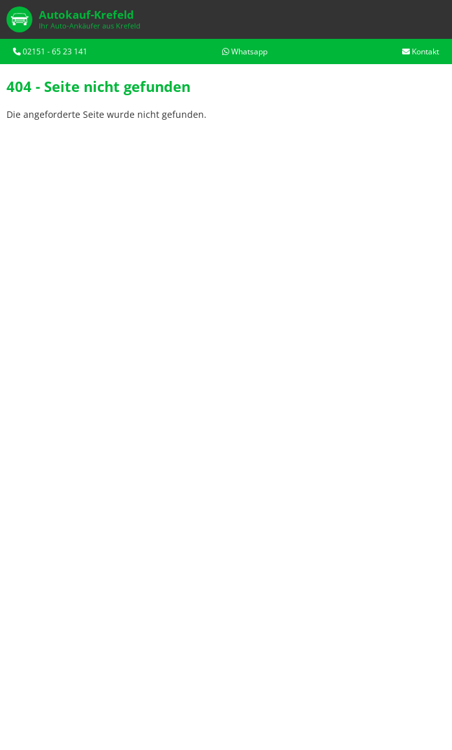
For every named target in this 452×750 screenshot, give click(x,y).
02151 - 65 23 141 (50, 51)
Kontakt (420, 51)
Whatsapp (244, 51)
